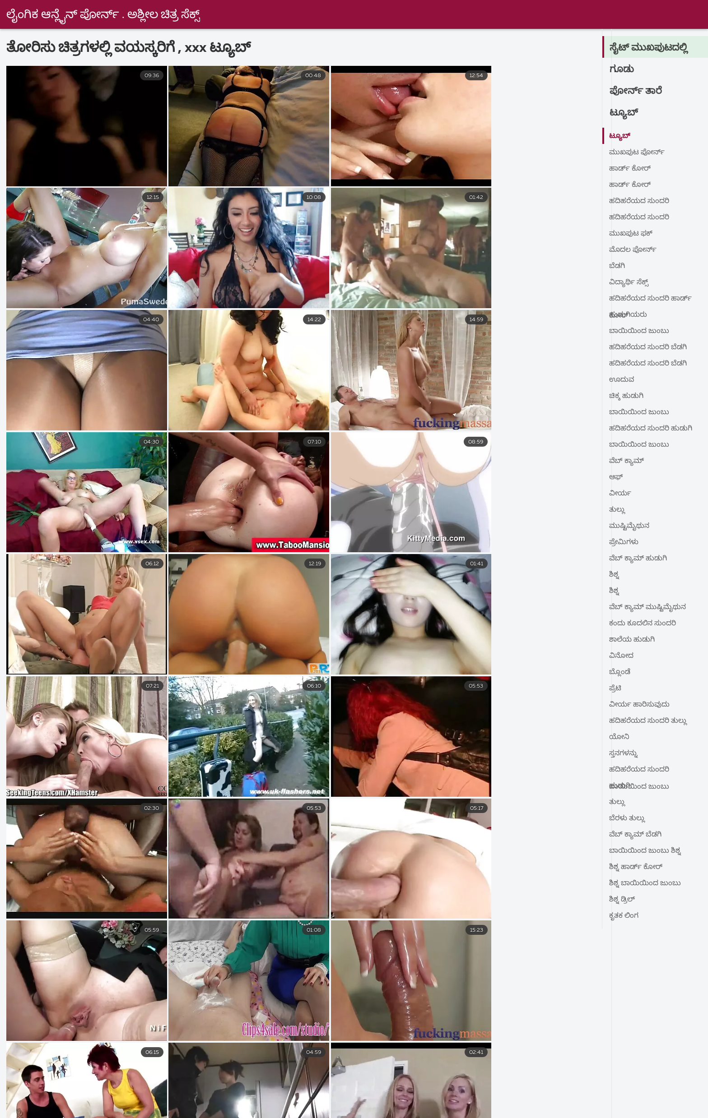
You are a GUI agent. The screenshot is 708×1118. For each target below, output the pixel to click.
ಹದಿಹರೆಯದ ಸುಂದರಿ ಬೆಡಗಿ (648, 347)
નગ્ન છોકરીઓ (55, 1096)
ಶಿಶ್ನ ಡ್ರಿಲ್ (622, 899)
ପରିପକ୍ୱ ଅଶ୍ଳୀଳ (306, 1106)
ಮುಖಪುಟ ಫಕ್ (631, 233)
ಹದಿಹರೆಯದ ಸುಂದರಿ (639, 201)
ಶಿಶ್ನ (614, 574)
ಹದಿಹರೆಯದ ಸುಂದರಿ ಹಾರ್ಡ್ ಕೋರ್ (650, 300)
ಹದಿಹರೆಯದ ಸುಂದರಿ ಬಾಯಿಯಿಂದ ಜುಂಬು (639, 771)
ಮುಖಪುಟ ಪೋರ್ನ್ (638, 152)
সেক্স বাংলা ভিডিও (444, 1096)
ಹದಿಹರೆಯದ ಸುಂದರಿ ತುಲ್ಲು (648, 721)
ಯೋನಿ (619, 737)
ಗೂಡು (622, 69)
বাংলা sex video (166, 1086)
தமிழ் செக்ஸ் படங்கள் (492, 1106)
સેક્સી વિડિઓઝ (232, 1106)
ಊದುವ (622, 379)
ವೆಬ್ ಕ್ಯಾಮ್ (627, 461)
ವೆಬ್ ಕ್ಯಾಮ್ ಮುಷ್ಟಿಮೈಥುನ (648, 607)
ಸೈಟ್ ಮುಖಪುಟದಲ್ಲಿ (649, 48)
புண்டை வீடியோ (242, 1086)
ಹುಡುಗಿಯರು (628, 315)
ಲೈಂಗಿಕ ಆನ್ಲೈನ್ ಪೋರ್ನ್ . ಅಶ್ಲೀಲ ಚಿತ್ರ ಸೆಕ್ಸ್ (104, 15)
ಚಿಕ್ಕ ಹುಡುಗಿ (626, 396)
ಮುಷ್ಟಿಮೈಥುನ (629, 526)
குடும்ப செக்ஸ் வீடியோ (352, 1096)
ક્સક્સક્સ (117, 1096)
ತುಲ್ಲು (617, 509)
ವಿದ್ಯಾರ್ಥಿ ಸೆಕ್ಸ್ (628, 282)
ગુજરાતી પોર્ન (176, 1096)
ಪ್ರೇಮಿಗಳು (624, 542)
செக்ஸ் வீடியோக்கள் (255, 1096)
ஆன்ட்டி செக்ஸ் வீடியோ (143, 1106)
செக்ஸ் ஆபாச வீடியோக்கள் (625, 1096)
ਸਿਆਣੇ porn (618, 1086)
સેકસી (24, 1086)
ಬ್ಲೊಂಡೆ (619, 672)
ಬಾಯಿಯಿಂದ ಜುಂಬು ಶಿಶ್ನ (645, 851)
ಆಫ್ (616, 477)
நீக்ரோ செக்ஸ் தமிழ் (46, 1106)
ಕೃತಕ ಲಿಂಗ (624, 915)
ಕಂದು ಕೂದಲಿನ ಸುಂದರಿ (642, 623)
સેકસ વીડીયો (555, 1086)
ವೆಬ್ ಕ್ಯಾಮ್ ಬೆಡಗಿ (635, 834)
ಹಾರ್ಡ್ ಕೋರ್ (630, 168)
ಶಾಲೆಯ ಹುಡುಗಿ (632, 639)
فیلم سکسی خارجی (87, 1086)
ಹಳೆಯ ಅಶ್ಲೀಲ (384, 1086)
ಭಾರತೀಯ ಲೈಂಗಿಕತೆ (525, 1096)
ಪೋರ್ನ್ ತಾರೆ (636, 91)
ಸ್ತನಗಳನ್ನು (623, 753)
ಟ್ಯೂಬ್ (624, 113)
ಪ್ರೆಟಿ (615, 688)
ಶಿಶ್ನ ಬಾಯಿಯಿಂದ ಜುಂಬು (645, 883)
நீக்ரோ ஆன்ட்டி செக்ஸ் (394, 1106)
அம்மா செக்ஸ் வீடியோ (590, 1106)
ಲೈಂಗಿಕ (437, 1086)
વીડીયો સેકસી (491, 1086)
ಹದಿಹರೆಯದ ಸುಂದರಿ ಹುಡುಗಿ (650, 428)
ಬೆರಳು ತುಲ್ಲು (627, 818)
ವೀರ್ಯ (620, 493)
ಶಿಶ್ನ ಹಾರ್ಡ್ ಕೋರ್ (636, 867)
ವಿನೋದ (621, 656)
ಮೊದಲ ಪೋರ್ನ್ (633, 250)
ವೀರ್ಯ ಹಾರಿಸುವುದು (640, 704)
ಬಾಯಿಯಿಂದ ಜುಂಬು (639, 331)
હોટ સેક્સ (674, 1086)
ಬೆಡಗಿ (617, 266)
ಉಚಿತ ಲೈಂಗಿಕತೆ (316, 1086)
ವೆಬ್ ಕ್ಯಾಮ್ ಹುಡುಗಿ (638, 558)
